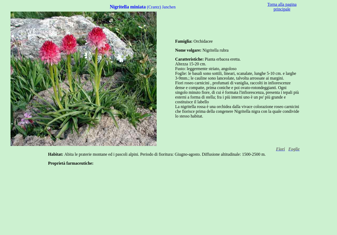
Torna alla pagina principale (282, 6)
